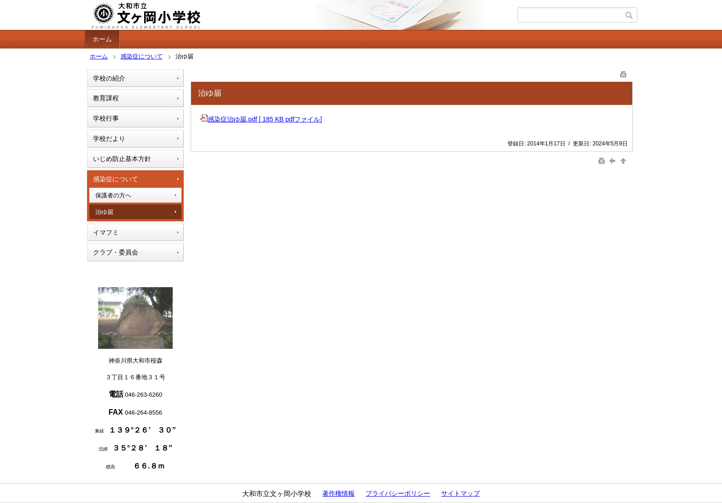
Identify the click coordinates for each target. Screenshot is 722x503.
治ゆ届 (104, 211)
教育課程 (106, 98)
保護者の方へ (113, 195)
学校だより (109, 138)
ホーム (102, 39)
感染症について (142, 56)
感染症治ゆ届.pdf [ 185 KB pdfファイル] (261, 119)
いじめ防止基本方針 (122, 158)
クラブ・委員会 (115, 252)
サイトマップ (460, 493)
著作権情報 (338, 493)
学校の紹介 (109, 78)
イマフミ (106, 232)
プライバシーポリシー (398, 493)
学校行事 (106, 118)
